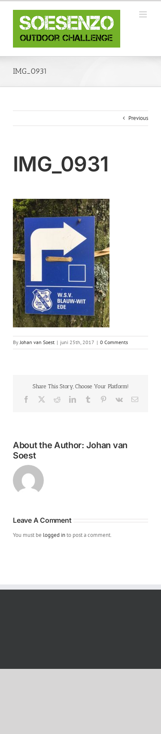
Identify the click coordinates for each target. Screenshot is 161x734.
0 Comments (114, 342)
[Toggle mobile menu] (143, 14)
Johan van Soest (37, 342)
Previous (138, 118)
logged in (54, 535)
